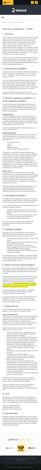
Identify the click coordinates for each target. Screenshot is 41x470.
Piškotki (28, 458)
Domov (4, 22)
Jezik (9, 2)
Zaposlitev (22, 458)
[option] (13, 448)
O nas (11, 458)
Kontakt (16, 458)
